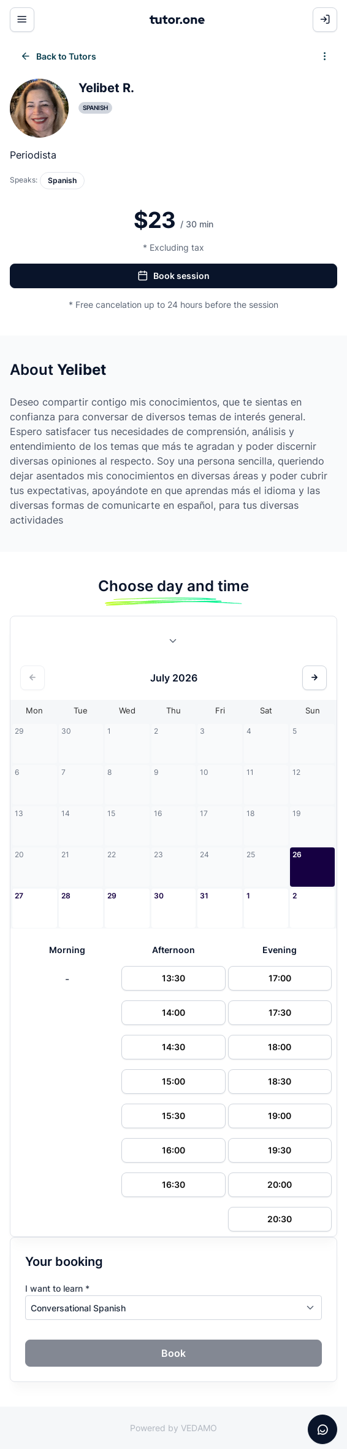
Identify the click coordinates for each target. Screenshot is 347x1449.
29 (111, 895)
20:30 (279, 1219)
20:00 (279, 1184)
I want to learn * (57, 1288)
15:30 (173, 1115)
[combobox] (173, 643)
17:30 (280, 1012)
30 (159, 895)
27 (19, 895)
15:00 (173, 1081)
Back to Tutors (58, 56)
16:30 (173, 1184)
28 (66, 895)
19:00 (279, 1115)
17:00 (280, 978)
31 (204, 895)
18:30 (279, 1081)
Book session (173, 275)
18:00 (279, 1047)
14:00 (173, 1012)
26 (297, 854)
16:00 (173, 1150)
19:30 (279, 1150)
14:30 (173, 1047)
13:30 (173, 978)
